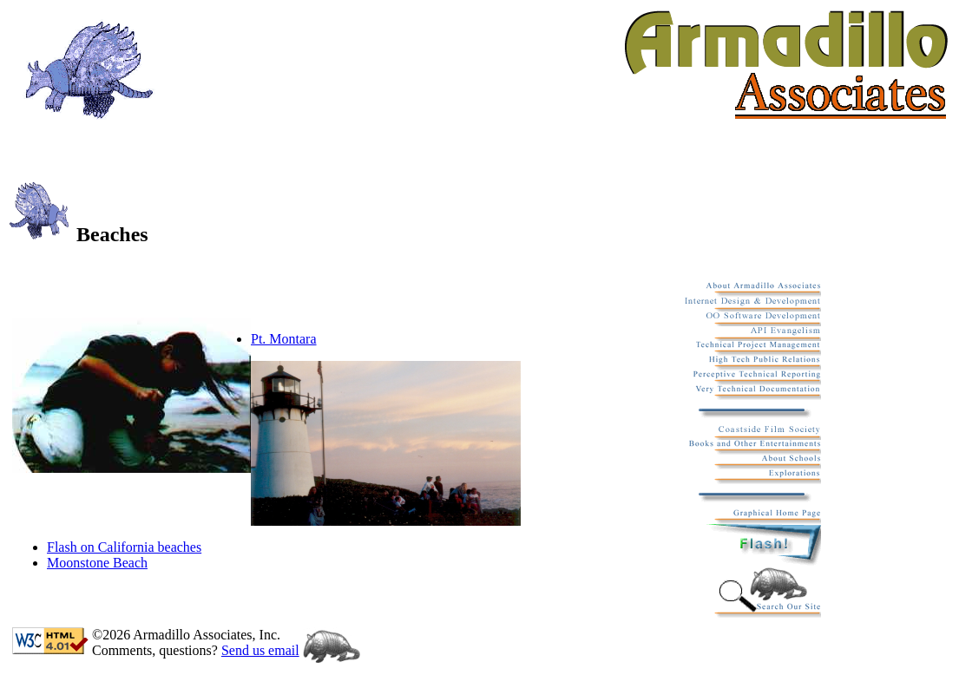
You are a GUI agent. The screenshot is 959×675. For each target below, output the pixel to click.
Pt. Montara (284, 338)
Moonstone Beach (97, 562)
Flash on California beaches (124, 547)
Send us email (260, 650)
